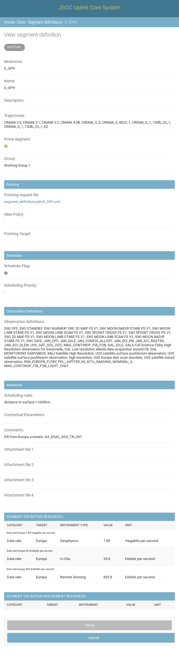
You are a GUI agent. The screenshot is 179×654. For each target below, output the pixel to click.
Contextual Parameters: (24, 415)
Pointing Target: (17, 234)
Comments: (14, 430)
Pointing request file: (21, 195)
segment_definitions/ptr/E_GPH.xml (32, 202)
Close (89, 625)
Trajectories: (14, 116)
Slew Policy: (14, 214)
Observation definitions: (24, 322)
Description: (14, 100)
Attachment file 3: (19, 480)
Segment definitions (45, 22)
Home (9, 22)
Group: (10, 159)
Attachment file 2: (19, 465)
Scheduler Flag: (17, 266)
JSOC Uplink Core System (89, 7)
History (14, 47)
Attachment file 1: (19, 449)
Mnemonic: (13, 62)
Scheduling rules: (18, 395)
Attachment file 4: (19, 495)
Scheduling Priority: (20, 285)
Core (21, 22)
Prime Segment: (17, 139)
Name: (9, 81)
